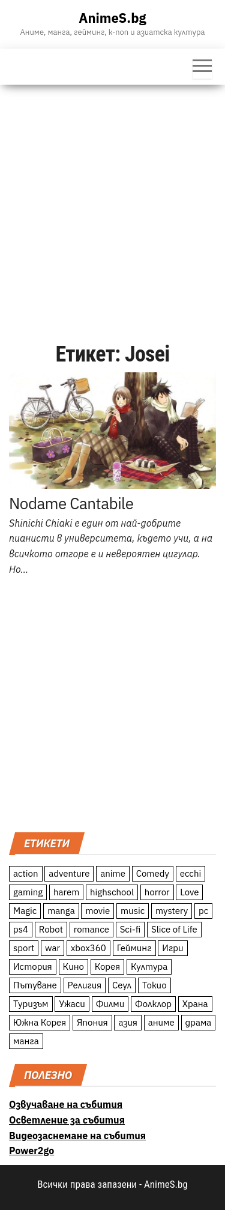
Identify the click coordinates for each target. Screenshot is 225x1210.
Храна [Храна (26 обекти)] (195, 1003)
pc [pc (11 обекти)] (203, 910)
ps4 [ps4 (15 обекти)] (20, 929)
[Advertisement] (112, 203)
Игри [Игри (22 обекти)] (172, 948)
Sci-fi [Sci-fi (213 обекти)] (130, 929)
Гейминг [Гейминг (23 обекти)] (134, 948)
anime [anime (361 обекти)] (112, 873)
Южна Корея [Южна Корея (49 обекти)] (39, 1022)
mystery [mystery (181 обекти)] (171, 910)
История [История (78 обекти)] (32, 966)
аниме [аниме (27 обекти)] (161, 1022)
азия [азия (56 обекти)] (127, 1022)
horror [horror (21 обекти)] (157, 892)
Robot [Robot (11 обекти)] (51, 929)
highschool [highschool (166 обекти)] (112, 892)
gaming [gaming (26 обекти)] (28, 892)
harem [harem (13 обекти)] (66, 892)
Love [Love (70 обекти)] (189, 892)
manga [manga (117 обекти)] (61, 910)
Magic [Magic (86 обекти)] (25, 910)
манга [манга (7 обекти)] (26, 1041)
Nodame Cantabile (71, 503)
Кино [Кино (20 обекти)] (73, 966)
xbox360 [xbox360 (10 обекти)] (88, 948)
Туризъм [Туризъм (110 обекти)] (31, 1003)
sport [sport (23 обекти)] (23, 948)
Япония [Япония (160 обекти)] (92, 1022)
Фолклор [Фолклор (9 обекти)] (153, 1003)
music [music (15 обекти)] (133, 910)
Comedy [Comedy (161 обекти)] (152, 873)
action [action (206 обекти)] (25, 873)
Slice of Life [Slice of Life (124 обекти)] (174, 929)
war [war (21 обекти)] (52, 948)
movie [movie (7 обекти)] (97, 910)
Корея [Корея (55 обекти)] (108, 966)
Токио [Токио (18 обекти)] (154, 985)
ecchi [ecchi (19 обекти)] (191, 873)
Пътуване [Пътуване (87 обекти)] (35, 985)
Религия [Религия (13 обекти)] (85, 985)
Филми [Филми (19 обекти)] (110, 1003)
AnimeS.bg (112, 17)
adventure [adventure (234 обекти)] (69, 873)
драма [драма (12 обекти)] (198, 1022)
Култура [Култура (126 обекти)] (149, 966)
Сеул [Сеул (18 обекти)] (121, 985)
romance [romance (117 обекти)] (91, 929)
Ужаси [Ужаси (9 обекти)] (72, 1003)
